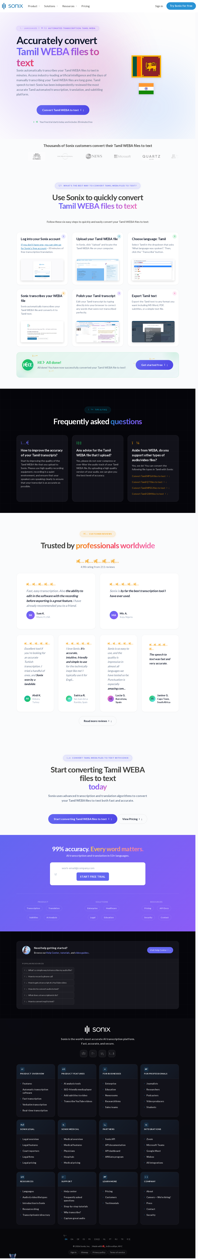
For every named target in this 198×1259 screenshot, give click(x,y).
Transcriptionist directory (36, 1215)
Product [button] (32, 6)
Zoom (149, 1139)
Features (27, 1083)
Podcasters (152, 1095)
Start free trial (93, 876)
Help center (70, 1191)
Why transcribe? (72, 1212)
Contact (150, 1209)
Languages (28, 1191)
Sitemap (84, 1252)
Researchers (153, 1089)
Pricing (85, 6)
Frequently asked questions (73, 1199)
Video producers (155, 1101)
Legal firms (28, 1156)
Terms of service (117, 1252)
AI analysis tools (72, 1083)
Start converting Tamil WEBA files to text (83, 819)
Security (150, 1215)
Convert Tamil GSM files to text (150, 494)
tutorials (65, 952)
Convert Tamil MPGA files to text (151, 476)
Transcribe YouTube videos (78, 1101)
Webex (150, 1156)
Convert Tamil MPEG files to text (150, 488)
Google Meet (153, 1151)
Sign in (159, 6)
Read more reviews (98, 721)
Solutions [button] (49, 6)
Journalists (152, 1083)
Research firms (113, 1101)
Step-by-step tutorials (76, 1206)
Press (149, 1203)
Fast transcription (32, 1098)
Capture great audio (74, 1218)
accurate (93, 1043)
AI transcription (113, 1039)
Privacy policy (99, 1252)
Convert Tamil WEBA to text (63, 110)
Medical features (73, 1145)
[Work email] (93, 868)
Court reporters (31, 1151)
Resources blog (31, 1209)
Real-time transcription (35, 1110)
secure (109, 1043)
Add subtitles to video (75, 1095)
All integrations (154, 1162)
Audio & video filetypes (35, 1197)
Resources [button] (68, 6)
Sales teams (111, 1107)
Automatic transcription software (35, 1091)
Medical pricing (72, 1162)
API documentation (115, 1145)
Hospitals (69, 1156)
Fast (84, 1043)
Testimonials (112, 1203)
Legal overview (31, 1139)
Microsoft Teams (155, 1145)
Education (110, 1089)
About (149, 1191)
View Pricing (132, 819)
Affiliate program (114, 1156)
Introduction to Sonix (34, 1203)
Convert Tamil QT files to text (149, 482)
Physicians (69, 1151)
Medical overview (73, 1139)
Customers (111, 1197)
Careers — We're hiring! (158, 1197)
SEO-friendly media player (78, 1089)
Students (151, 1107)
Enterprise (110, 1083)
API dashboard (112, 1151)
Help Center (52, 952)
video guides (82, 952)
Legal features (30, 1145)
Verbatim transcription (35, 1104)
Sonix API (110, 1139)
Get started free (154, 364)
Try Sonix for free (181, 5)
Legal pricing (29, 1162)
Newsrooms (111, 1095)
